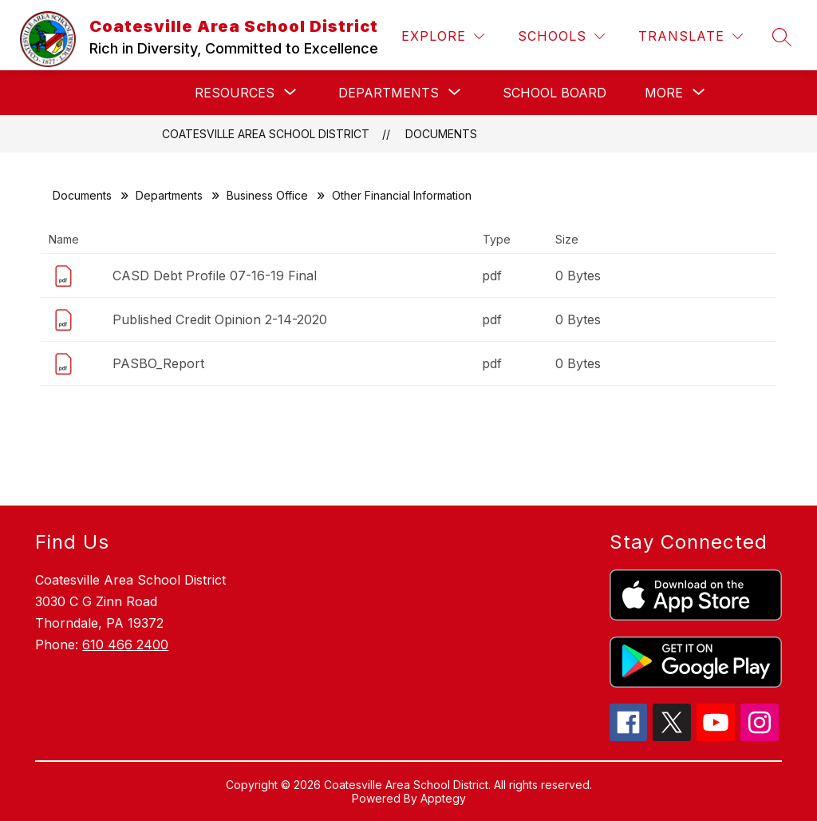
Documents (441, 134)
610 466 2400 (125, 644)
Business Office (267, 195)
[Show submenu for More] (664, 92)
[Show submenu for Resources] (234, 92)
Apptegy (443, 798)
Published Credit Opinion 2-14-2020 (219, 319)
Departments (169, 195)
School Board (554, 93)
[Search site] (781, 36)
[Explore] (442, 36)
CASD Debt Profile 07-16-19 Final (214, 276)
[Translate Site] (690, 36)
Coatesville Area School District (265, 134)
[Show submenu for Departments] (388, 92)
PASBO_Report (158, 363)
